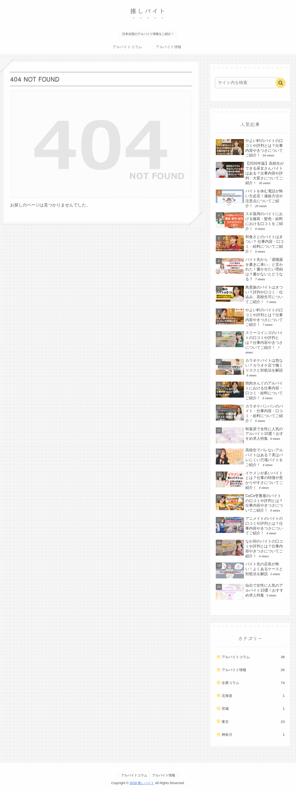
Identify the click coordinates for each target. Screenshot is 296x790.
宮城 (253, 708)
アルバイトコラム (253, 657)
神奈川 (253, 734)
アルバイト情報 (253, 670)
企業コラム (253, 683)
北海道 (253, 695)
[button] (281, 83)
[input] (247, 82)
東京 (253, 721)
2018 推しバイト (141, 783)
